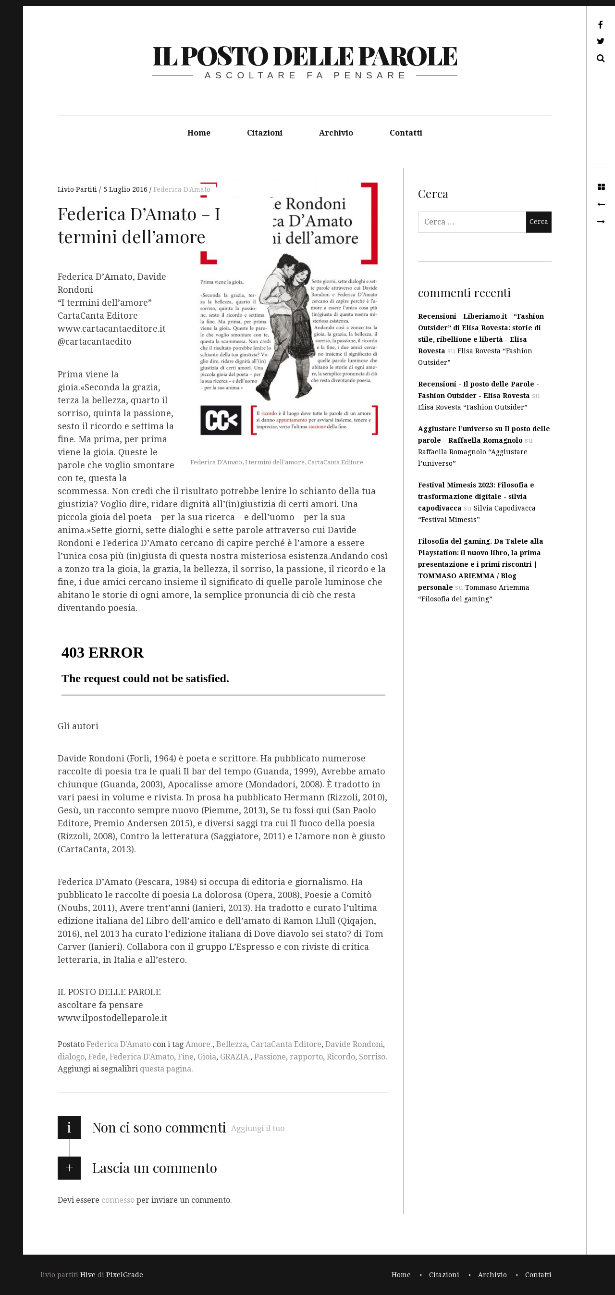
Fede (97, 1056)
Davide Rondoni (354, 1044)
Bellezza (231, 1044)
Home (198, 132)
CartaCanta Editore (286, 1044)
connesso (118, 1200)
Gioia (206, 1056)
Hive (88, 1275)
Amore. (198, 1044)
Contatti (406, 132)
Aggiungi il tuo (257, 1128)
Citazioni (265, 132)
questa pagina (165, 1068)
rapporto (306, 1056)
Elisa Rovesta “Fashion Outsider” (473, 407)
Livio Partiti (78, 189)
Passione (270, 1056)
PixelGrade (124, 1275)
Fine (186, 1056)
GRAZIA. (235, 1056)
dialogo (71, 1056)
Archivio (336, 132)
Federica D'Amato (181, 189)
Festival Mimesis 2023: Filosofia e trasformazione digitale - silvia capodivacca (476, 496)
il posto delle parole (304, 54)
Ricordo (341, 1056)
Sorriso (372, 1056)
